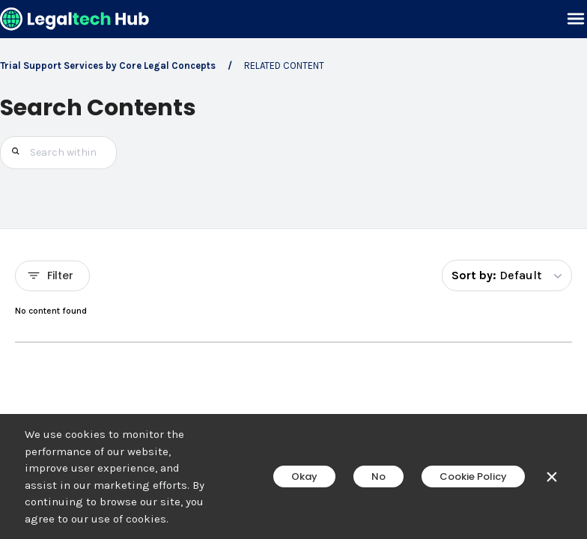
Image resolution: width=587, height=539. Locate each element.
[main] (293, 269)
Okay (304, 476)
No (378, 476)
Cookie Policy (473, 476)
